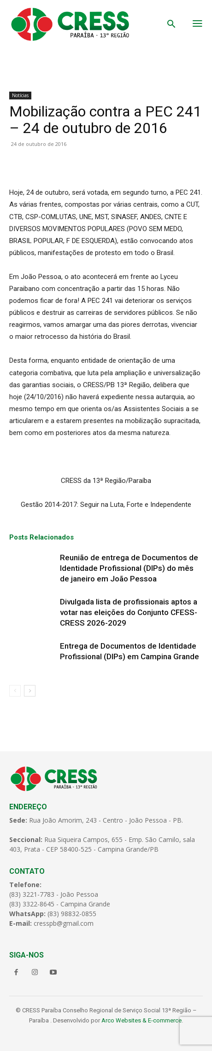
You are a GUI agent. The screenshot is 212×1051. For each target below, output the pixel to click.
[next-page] (29, 691)
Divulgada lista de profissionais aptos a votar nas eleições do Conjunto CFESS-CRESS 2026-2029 (128, 612)
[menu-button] (197, 24)
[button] (171, 25)
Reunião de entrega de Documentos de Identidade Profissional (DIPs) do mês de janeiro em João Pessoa (129, 568)
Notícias (20, 95)
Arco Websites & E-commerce (141, 1020)
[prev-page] (15, 691)
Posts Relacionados (41, 537)
